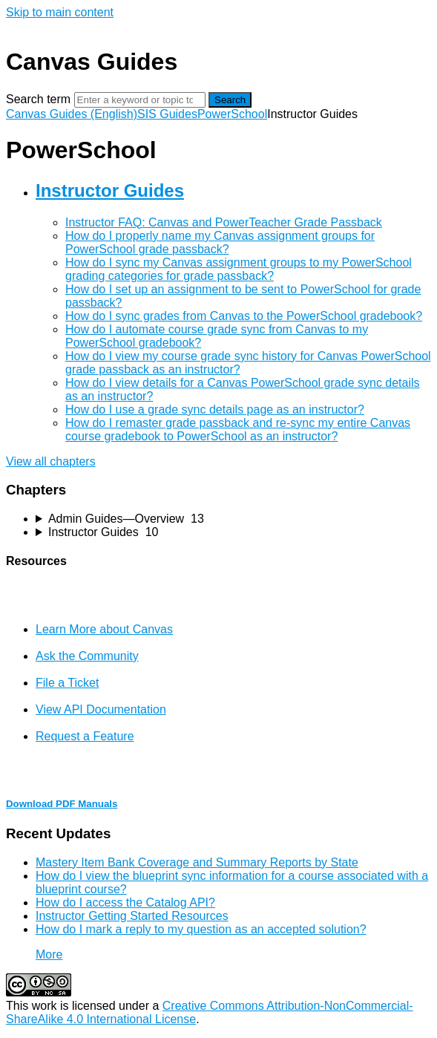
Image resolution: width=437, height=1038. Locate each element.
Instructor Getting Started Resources (132, 916)
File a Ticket (67, 682)
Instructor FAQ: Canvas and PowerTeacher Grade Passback (223, 222)
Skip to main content (60, 12)
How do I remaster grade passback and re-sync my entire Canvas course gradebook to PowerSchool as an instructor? (237, 430)
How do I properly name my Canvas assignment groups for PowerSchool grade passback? (220, 242)
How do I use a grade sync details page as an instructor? (214, 409)
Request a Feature (85, 736)
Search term (38, 99)
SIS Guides (167, 114)
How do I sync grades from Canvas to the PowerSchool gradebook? (243, 316)
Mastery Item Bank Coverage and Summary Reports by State (197, 862)
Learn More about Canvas (104, 629)
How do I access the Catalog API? (125, 902)
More (49, 954)
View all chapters (51, 461)
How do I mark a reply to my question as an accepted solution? (201, 929)
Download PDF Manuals (61, 803)
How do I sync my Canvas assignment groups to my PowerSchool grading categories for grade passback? (238, 269)
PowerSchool (232, 114)
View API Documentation (101, 709)
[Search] (140, 100)
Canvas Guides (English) (71, 114)
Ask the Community (87, 656)
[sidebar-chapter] (233, 519)
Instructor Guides (110, 190)
